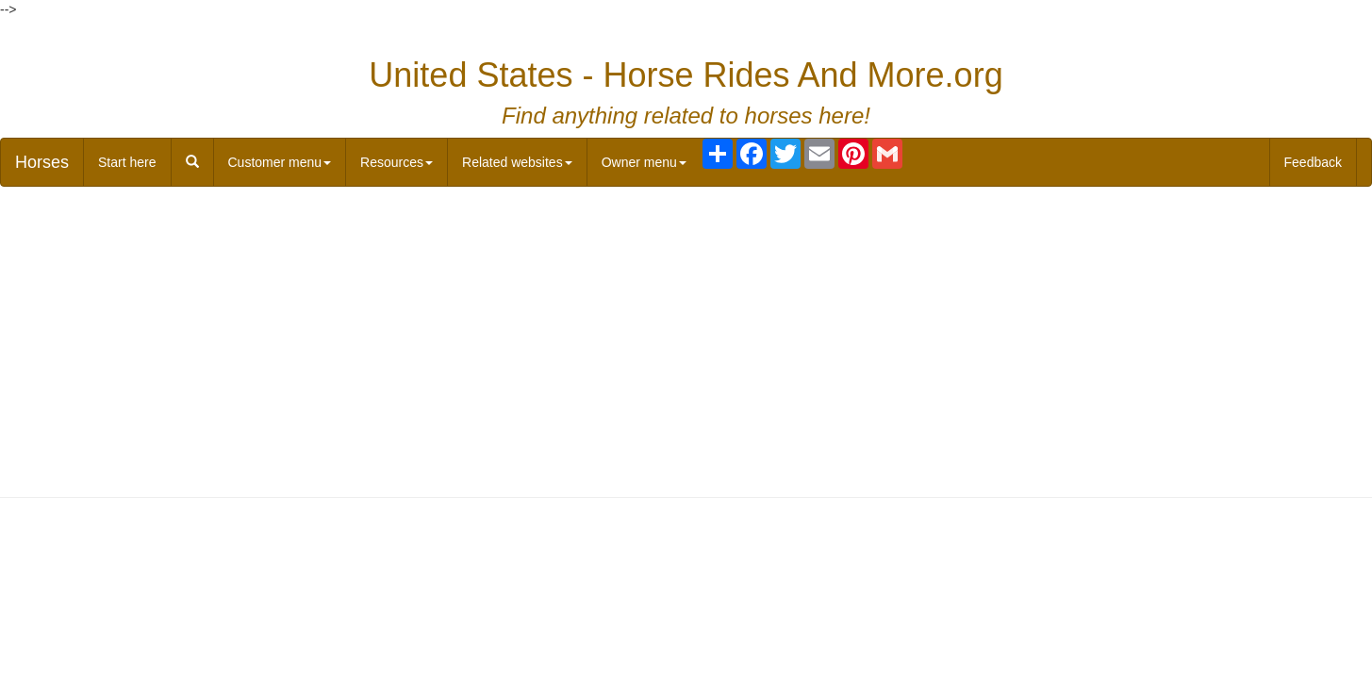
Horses (42, 162)
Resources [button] (396, 162)
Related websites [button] (517, 162)
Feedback (1313, 162)
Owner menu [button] (644, 162)
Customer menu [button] (280, 162)
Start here (127, 162)
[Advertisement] (686, 338)
